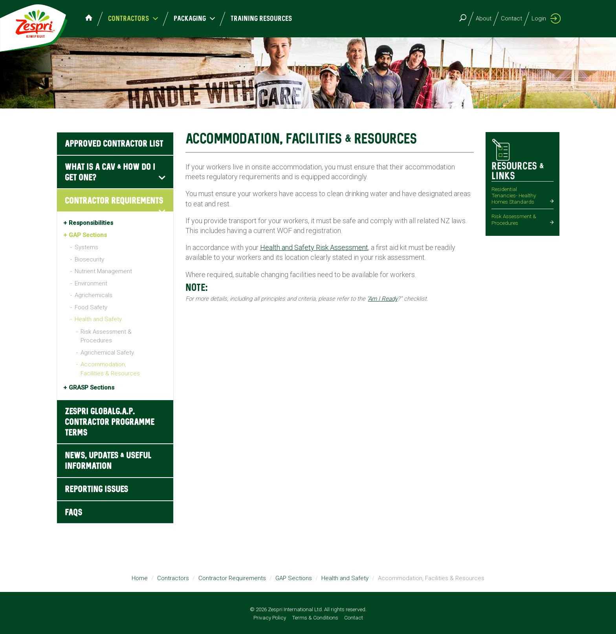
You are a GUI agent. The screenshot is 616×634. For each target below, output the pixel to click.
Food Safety (91, 307)
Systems (86, 247)
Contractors (129, 18)
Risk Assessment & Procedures (106, 336)
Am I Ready (383, 298)
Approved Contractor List (114, 144)
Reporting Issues (96, 489)
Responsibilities (91, 222)
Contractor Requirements (114, 201)
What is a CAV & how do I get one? (110, 172)
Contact (511, 18)
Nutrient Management (103, 271)
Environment (91, 283)
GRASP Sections (91, 387)
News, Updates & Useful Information (108, 461)
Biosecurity (89, 259)
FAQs (73, 512)
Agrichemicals (93, 295)
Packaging (190, 18)
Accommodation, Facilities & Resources (110, 369)
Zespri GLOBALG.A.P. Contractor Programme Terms (109, 422)
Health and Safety (98, 319)
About (483, 18)
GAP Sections (88, 235)
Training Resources (257, 18)
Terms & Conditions (315, 617)
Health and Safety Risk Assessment (314, 247)
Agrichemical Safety (107, 352)
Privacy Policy (269, 617)
